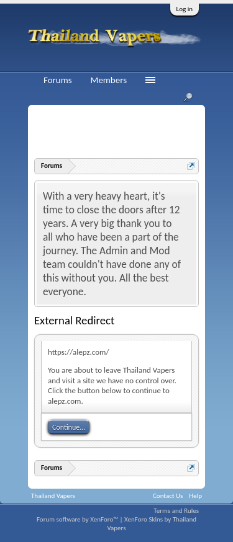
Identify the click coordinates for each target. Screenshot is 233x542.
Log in (184, 9)
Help (195, 496)
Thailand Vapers (53, 496)
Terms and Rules (176, 511)
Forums (57, 80)
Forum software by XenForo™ (78, 519)
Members (109, 80)
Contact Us (168, 496)
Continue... (68, 427)
